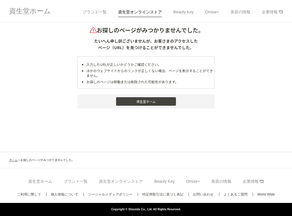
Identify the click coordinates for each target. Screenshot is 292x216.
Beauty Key (183, 12)
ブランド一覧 (95, 12)
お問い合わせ (203, 194)
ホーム (13, 160)
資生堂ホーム (30, 11)
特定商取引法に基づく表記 (162, 194)
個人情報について (64, 194)
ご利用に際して (29, 194)
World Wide (266, 194)
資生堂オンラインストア (140, 12)
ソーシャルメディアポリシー (110, 194)
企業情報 (270, 12)
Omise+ (212, 12)
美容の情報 (240, 12)
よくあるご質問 (236, 194)
